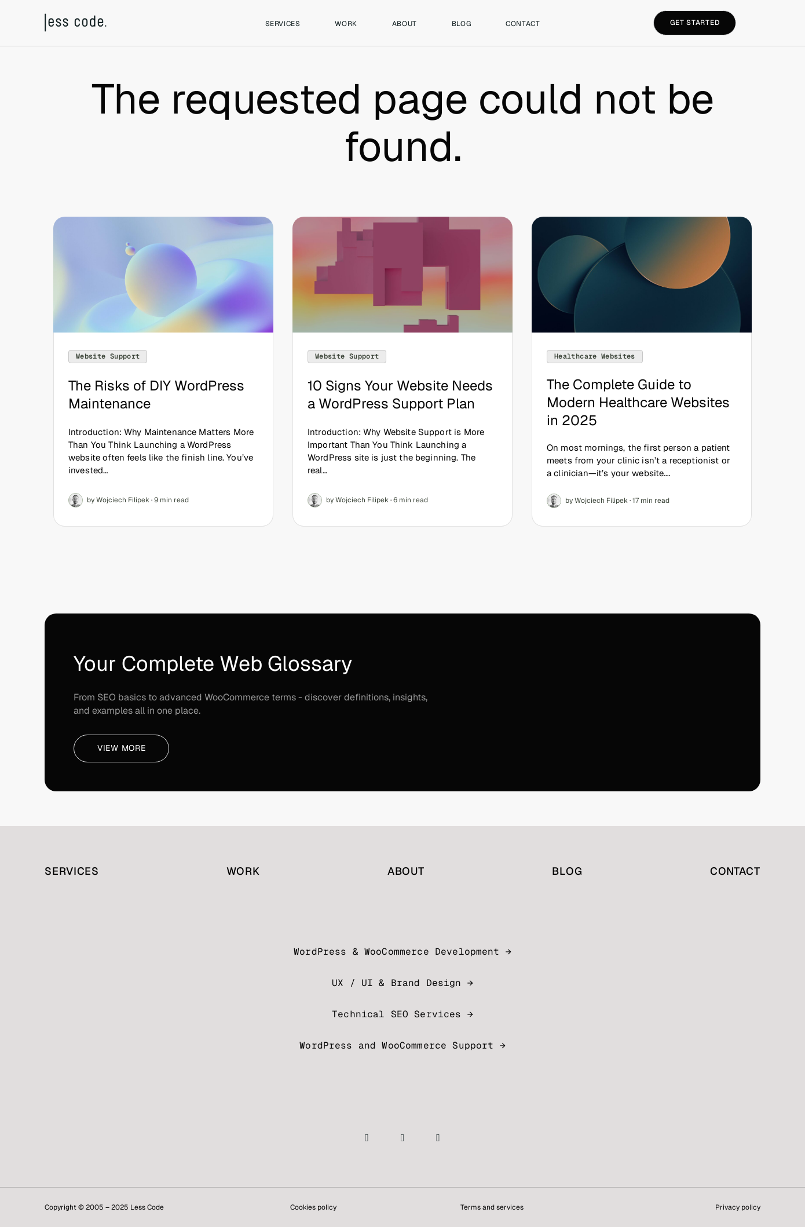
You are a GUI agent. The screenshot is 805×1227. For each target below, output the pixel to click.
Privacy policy (737, 1207)
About (404, 23)
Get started (695, 22)
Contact (523, 23)
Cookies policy (313, 1207)
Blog (461, 23)
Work (346, 23)
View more (121, 748)
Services (283, 23)
